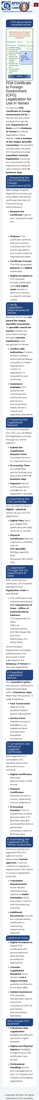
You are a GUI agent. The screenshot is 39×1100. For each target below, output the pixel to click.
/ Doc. (29, 42)
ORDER (19, 76)
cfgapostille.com (22, 461)
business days (11, 45)
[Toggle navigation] (36, 5)
